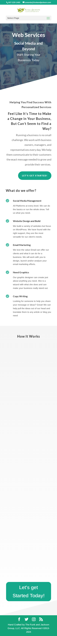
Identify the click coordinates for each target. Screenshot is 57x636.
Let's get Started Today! (29, 591)
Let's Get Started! (34, 175)
